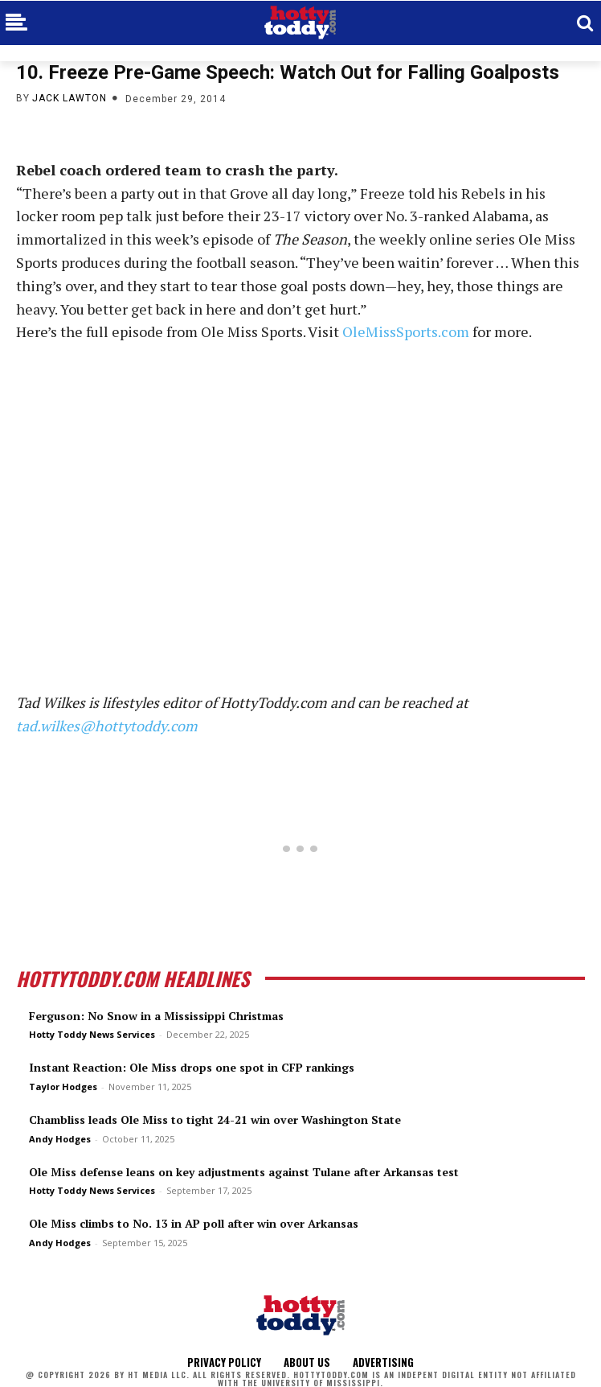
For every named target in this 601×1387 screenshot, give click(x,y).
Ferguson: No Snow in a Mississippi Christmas (156, 1015)
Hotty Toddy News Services (92, 1034)
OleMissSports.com (405, 331)
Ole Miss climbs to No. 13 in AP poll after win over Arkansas (193, 1223)
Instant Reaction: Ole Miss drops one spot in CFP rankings (191, 1067)
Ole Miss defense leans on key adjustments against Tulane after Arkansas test (244, 1171)
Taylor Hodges (63, 1086)
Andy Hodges (60, 1139)
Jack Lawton (69, 98)
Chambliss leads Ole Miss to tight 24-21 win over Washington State (215, 1119)
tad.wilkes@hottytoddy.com (107, 725)
